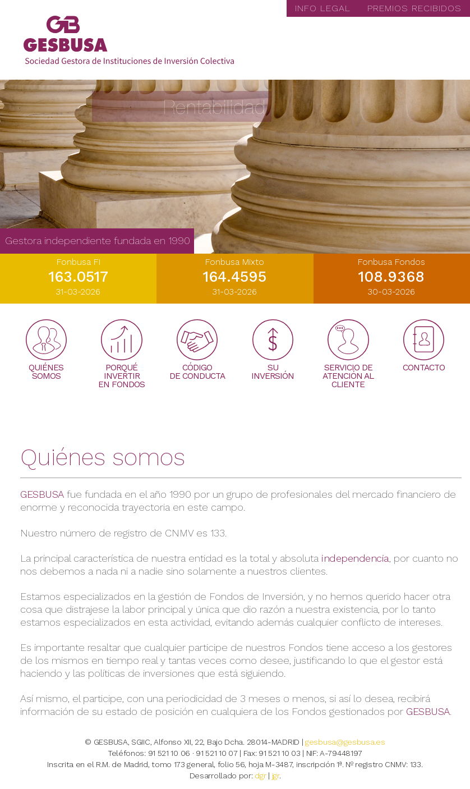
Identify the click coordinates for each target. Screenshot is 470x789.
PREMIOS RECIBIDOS (414, 8)
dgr (260, 775)
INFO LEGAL (323, 8)
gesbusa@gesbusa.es (345, 741)
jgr (275, 775)
